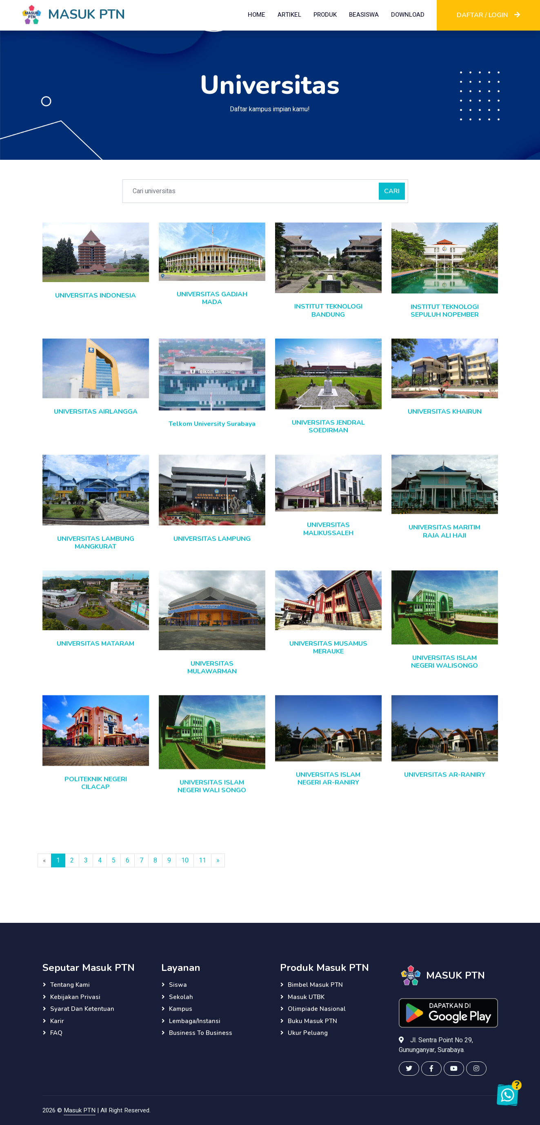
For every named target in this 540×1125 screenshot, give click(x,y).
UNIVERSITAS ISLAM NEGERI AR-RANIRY (328, 788)
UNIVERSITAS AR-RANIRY (444, 784)
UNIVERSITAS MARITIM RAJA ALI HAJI (444, 540)
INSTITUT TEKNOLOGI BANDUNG (328, 310)
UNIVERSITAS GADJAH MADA (212, 298)
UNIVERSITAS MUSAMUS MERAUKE (328, 657)
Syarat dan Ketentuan (82, 1009)
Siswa (178, 985)
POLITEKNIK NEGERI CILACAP (95, 792)
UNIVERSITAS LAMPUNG (212, 547)
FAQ (56, 1033)
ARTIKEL (289, 14)
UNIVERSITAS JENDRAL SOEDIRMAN (328, 435)
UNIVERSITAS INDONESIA (95, 295)
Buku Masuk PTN (312, 1021)
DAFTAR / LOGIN (488, 15)
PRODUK (325, 14)
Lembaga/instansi (194, 1021)
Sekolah (181, 997)
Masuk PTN (80, 1110)
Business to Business (200, 1033)
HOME (256, 14)
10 (185, 865)
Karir (57, 1021)
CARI (392, 191)
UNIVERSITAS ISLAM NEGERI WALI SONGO (212, 796)
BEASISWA (364, 14)
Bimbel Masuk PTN (315, 985)
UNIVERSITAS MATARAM (95, 653)
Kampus (180, 1009)
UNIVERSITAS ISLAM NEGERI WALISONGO (444, 671)
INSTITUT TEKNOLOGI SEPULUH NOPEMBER (445, 310)
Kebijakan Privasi (75, 997)
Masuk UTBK (306, 997)
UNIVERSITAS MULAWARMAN (212, 676)
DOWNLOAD (407, 14)
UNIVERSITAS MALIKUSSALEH (328, 537)
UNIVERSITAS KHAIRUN (445, 420)
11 (202, 865)
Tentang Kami (70, 985)
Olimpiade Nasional (317, 1009)
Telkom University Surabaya (212, 432)
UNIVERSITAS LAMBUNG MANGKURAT (95, 551)
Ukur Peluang (308, 1033)
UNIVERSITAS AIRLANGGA (96, 420)
